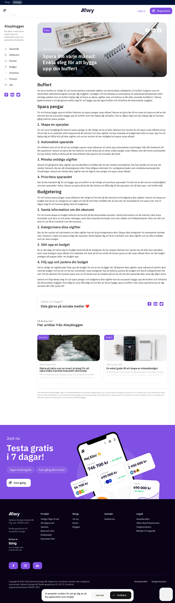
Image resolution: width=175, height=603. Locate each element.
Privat (7, 2)
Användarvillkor (143, 519)
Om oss (76, 519)
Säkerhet (45, 527)
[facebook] (6, 95)
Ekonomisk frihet (48, 539)
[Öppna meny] (5, 10)
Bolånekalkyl (46, 535)
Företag (17, 2)
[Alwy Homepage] (87, 10)
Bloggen (76, 527)
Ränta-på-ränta (47, 531)
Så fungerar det (47, 523)
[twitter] (18, 95)
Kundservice (110, 519)
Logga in (141, 11)
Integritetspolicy (143, 527)
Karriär (75, 523)
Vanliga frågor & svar (50, 519)
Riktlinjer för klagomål (145, 531)
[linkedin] (12, 95)
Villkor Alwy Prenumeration (147, 523)
